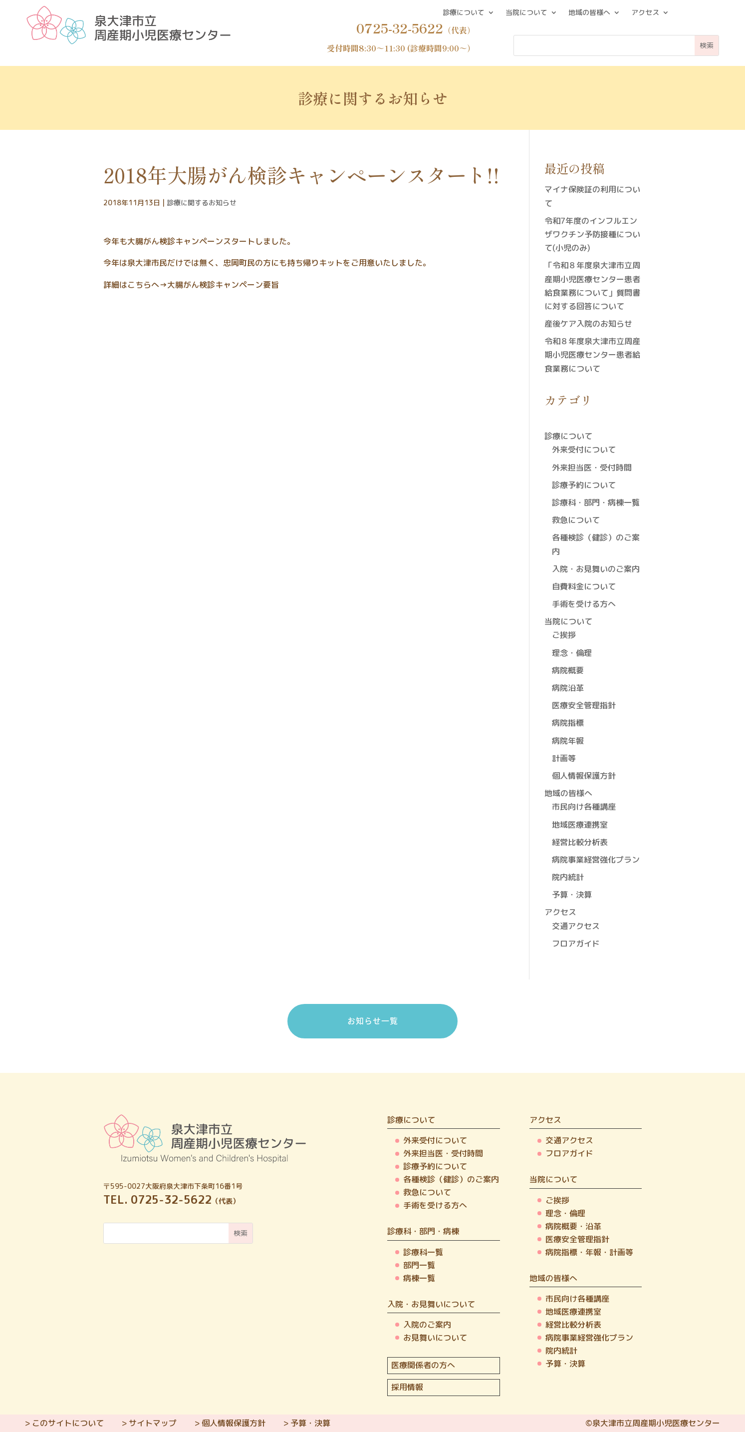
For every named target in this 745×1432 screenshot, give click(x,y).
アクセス (645, 13)
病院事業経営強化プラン (596, 859)
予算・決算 (572, 894)
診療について (464, 13)
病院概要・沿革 (573, 1226)
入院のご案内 (427, 1324)
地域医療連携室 (580, 824)
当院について (526, 13)
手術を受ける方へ (584, 603)
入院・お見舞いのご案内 (596, 568)
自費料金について (584, 586)
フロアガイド (576, 943)
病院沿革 (568, 687)
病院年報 (568, 740)
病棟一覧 (419, 1278)
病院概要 (568, 670)
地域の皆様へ (589, 13)
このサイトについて (68, 1423)
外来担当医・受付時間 (592, 467)
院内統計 (568, 877)
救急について (576, 519)
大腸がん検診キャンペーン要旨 (223, 284)
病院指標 (568, 722)
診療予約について (584, 484)
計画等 (564, 758)
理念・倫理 (572, 652)
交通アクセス (576, 926)
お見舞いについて (435, 1337)
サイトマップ (153, 1423)
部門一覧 (419, 1265)
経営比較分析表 (580, 842)
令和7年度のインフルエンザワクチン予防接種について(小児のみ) (592, 234)
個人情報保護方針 (584, 775)
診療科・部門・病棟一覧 (596, 502)
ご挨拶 (564, 634)
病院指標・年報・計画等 (589, 1252)
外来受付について (584, 449)
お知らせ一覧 (372, 1020)
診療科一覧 (423, 1252)
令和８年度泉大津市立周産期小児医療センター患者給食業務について (592, 355)
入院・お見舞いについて (431, 1304)
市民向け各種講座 (584, 806)
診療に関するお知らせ (202, 202)
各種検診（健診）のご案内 (451, 1179)
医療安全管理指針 (584, 705)
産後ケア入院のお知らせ (588, 323)
